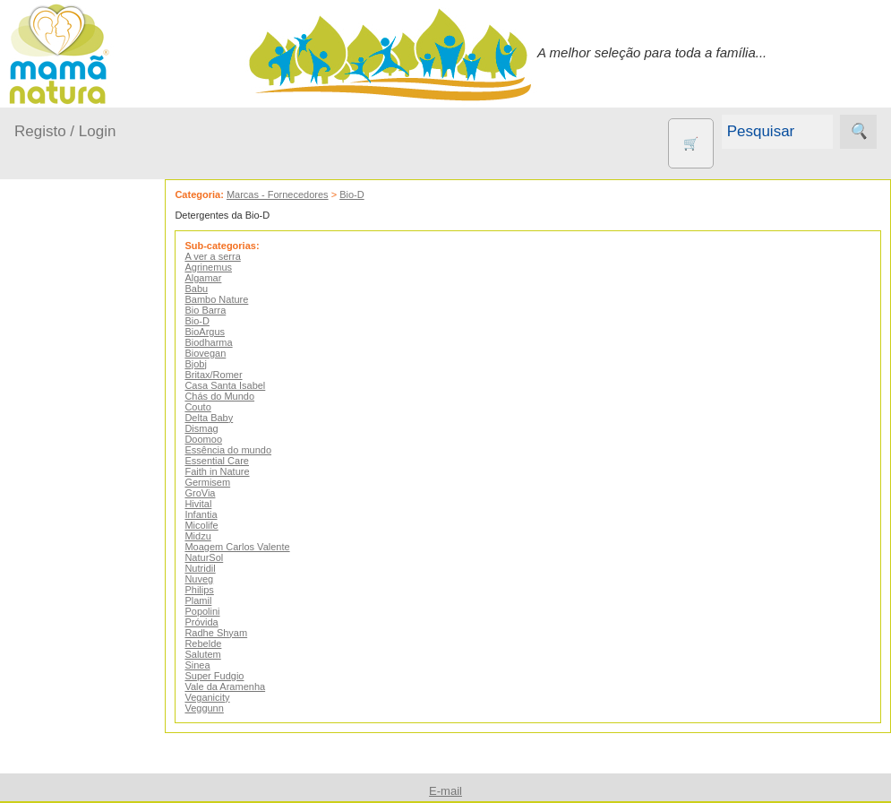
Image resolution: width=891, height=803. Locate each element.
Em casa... (67, 398)
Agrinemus (222, 267)
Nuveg (213, 579)
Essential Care (231, 460)
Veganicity (221, 697)
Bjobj (209, 363)
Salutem (217, 654)
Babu (210, 288)
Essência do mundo (242, 450)
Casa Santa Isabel (239, 385)
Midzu (212, 536)
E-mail (445, 791)
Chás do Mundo (234, 396)
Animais (81, 662)
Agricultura (89, 633)
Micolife (215, 525)
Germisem (221, 482)
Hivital (212, 503)
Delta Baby (223, 417)
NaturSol (218, 557)
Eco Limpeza (96, 721)
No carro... (67, 467)
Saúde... (61, 536)
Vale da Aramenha (239, 686)
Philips (213, 589)
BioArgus (219, 331)
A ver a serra (226, 256)
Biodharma (222, 342)
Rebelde (217, 643)
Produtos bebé (58, 318)
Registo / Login (65, 131)
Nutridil (214, 568)
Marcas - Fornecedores (291, 194)
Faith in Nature (231, 471)
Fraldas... (64, 433)
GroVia (214, 493)
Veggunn (218, 708)
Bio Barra (219, 310)
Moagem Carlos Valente (251, 546)
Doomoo (217, 439)
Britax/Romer (227, 374)
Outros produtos (62, 582)
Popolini (216, 611)
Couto (212, 407)
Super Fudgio (228, 675)
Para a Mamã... (82, 502)
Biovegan (219, 353)
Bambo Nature (230, 299)
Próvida (215, 622)
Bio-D (366, 194)
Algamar (217, 277)
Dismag (215, 428)
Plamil (212, 600)
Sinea (211, 665)
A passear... (71, 364)
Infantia (215, 514)
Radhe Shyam (230, 632)
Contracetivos (98, 691)
